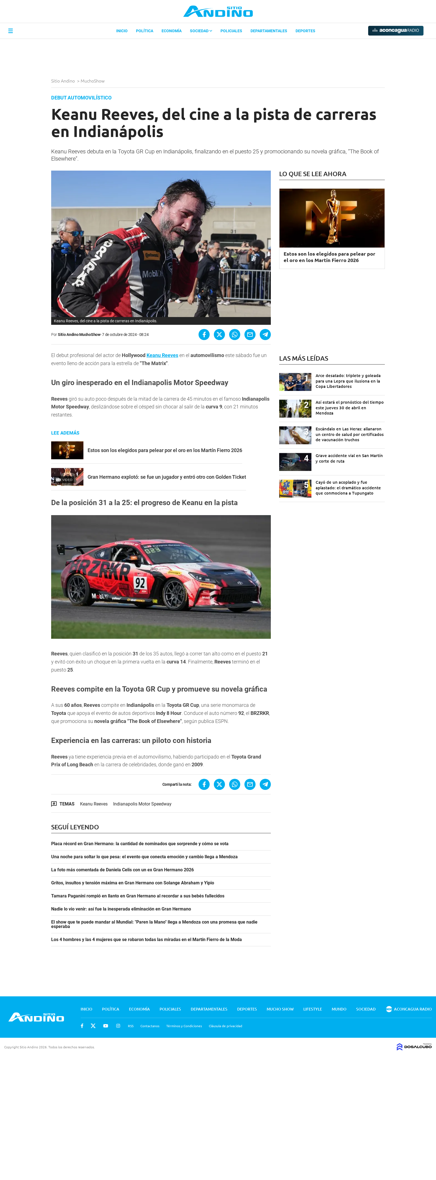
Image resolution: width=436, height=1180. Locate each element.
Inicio (122, 31)
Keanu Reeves (162, 355)
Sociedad (201, 31)
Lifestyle (312, 1009)
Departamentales (269, 31)
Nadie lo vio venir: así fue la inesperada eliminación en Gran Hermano (121, 909)
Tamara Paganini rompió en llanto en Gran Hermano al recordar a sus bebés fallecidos (137, 896)
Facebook (82, 1026)
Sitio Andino (63, 80)
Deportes (305, 31)
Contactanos (149, 1026)
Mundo (339, 1009)
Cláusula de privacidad (225, 1026)
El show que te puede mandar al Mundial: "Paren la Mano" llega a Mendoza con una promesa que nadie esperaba (154, 924)
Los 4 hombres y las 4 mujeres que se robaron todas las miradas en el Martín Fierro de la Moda (146, 939)
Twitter (93, 1026)
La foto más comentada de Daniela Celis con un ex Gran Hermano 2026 (122, 870)
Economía (172, 31)
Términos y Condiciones (184, 1026)
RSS (130, 1026)
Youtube (105, 1026)
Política (144, 31)
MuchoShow (93, 80)
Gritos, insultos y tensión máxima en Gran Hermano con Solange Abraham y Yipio (132, 883)
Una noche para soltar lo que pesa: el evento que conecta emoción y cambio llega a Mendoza (144, 857)
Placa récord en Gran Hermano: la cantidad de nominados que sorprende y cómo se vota (140, 844)
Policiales (231, 31)
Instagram (118, 1026)
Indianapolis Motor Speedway (142, 804)
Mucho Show (280, 1009)
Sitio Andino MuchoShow (79, 334)
